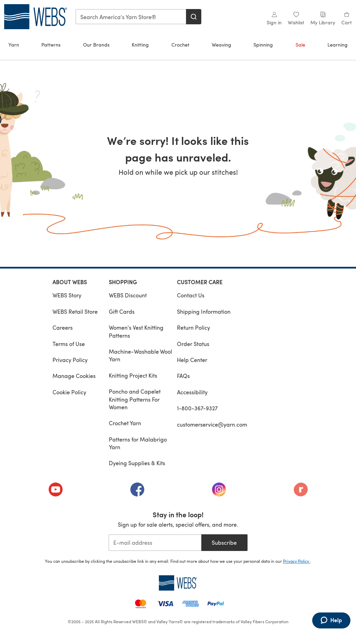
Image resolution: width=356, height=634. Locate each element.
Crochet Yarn (125, 423)
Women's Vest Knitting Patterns (136, 331)
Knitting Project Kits (133, 375)
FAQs (183, 375)
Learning (337, 44)
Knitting (140, 44)
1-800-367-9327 (197, 408)
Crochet (180, 44)
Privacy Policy (70, 359)
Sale (300, 44)
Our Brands (96, 44)
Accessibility (192, 392)
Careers (62, 327)
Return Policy (193, 327)
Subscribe (224, 542)
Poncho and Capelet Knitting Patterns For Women (135, 399)
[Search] (193, 16)
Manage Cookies (74, 375)
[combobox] (131, 16)
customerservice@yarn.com (212, 424)
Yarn (13, 44)
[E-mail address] (154, 542)
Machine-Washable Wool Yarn (140, 355)
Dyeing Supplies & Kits (137, 463)
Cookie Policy (69, 392)
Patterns (50, 44)
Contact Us (190, 295)
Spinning (263, 44)
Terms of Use (68, 343)
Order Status (193, 343)
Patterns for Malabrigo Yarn (138, 443)
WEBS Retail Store (75, 311)
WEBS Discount (128, 295)
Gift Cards (122, 311)
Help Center (192, 359)
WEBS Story (66, 295)
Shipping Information (203, 311)
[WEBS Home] (178, 583)
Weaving (221, 44)
